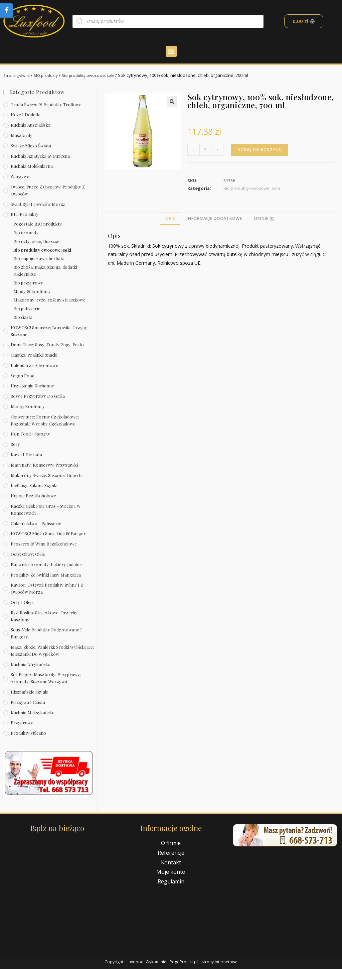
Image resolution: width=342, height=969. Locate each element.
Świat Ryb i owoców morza (38, 204)
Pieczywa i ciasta (28, 702)
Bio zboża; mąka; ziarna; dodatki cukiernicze (45, 270)
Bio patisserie (26, 308)
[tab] (170, 219)
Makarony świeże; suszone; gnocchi (46, 475)
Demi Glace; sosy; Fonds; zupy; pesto (47, 344)
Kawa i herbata (26, 454)
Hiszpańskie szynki (29, 692)
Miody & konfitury (32, 291)
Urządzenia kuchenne (32, 385)
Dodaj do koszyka (260, 149)
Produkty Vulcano (28, 733)
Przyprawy (22, 722)
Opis (170, 218)
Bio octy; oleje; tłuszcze (36, 241)
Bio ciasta (22, 317)
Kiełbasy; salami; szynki (34, 485)
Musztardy (21, 135)
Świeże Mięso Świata (31, 145)
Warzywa (20, 176)
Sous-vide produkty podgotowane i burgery (46, 633)
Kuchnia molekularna (32, 166)
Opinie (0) (264, 218)
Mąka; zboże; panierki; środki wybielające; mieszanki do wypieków (52, 650)
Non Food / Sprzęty (30, 434)
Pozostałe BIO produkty (37, 224)
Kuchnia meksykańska (32, 712)
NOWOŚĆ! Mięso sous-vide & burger (48, 533)
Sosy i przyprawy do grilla (38, 396)
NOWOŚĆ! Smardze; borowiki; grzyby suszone (49, 331)
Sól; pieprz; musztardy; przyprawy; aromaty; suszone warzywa (46, 678)
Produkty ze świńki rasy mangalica (46, 575)
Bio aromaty (26, 232)
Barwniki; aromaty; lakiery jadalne (46, 564)
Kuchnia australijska (30, 125)
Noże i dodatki (25, 114)
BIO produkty (49, 75)
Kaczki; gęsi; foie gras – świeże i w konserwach (46, 509)
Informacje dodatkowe (214, 218)
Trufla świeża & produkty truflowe (46, 104)
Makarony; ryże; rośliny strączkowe (49, 299)
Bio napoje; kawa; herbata (38, 258)
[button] (171, 51)
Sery (15, 444)
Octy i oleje (22, 602)
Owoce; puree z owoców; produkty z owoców (48, 190)
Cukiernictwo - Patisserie (36, 523)
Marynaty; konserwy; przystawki (44, 465)
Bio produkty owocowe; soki (94, 75)
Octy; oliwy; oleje (28, 554)
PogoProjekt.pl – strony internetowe (203, 962)
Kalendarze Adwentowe (34, 365)
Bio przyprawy (28, 282)
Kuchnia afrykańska (30, 664)
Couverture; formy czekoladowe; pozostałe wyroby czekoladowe (45, 420)
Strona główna (18, 75)
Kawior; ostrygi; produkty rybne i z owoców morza (47, 588)
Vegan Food (22, 375)
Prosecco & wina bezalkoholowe (44, 544)
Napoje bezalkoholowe (33, 495)
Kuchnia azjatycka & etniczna (40, 156)
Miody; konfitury (28, 406)
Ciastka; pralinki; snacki (34, 355)
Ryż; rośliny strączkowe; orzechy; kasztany (44, 616)
